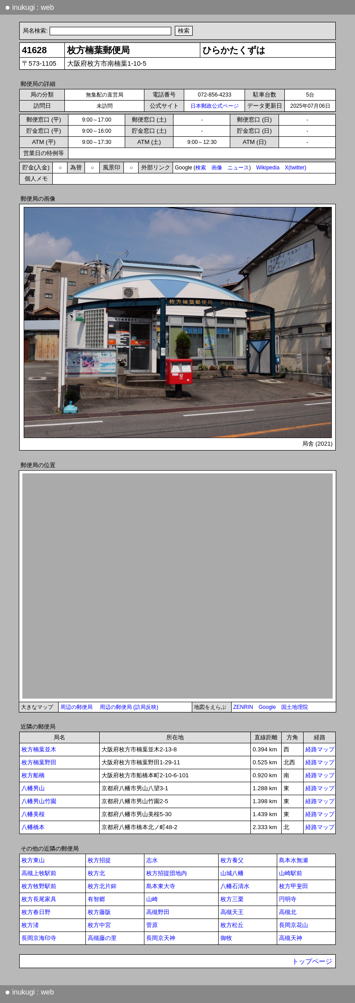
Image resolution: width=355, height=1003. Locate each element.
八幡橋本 (33, 827)
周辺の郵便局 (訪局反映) (129, 707)
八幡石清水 (234, 886)
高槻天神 (290, 938)
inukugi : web (29, 7)
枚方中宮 (99, 925)
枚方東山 (33, 860)
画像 (216, 167)
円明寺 (287, 899)
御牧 (226, 938)
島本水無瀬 (293, 860)
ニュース (238, 167)
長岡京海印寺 (38, 938)
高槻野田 (157, 912)
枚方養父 (232, 860)
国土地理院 (294, 707)
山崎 (152, 899)
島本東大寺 (160, 886)
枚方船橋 (33, 775)
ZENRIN (243, 707)
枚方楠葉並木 (38, 749)
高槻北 (287, 912)
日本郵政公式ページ (214, 106)
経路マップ (319, 749)
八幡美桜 (33, 814)
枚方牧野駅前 (38, 886)
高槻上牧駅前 (38, 873)
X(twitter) (295, 167)
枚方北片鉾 (102, 886)
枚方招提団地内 (166, 873)
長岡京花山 (293, 925)
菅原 (152, 925)
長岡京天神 (160, 938)
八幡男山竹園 (38, 801)
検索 (200, 167)
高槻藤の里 (102, 938)
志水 (152, 860)
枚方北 (96, 873)
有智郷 (96, 899)
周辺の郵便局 (76, 707)
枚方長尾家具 (38, 899)
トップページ (312, 961)
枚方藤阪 (99, 912)
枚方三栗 (232, 899)
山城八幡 (232, 873)
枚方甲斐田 (293, 886)
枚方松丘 (232, 925)
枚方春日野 (36, 912)
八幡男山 (33, 788)
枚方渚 (30, 925)
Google (267, 707)
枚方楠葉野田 (38, 762)
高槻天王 (232, 912)
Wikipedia (267, 167)
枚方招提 (99, 860)
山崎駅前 (290, 873)
